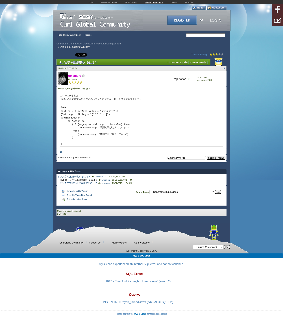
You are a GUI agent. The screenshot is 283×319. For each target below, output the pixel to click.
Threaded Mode (177, 62)
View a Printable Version (77, 191)
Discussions (89, 43)
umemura (99, 177)
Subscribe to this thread (77, 199)
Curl (91, 2)
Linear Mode (198, 62)
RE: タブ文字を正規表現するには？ (78, 183)
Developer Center (109, 2)
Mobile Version (119, 242)
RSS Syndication (141, 242)
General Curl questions (109, 43)
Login (78, 35)
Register (88, 35)
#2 (224, 68)
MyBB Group (140, 314)
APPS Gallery (131, 2)
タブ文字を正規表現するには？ (74, 176)
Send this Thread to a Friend (79, 195)
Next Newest (81, 157)
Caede (174, 2)
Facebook (189, 2)
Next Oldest (66, 157)
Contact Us (95, 242)
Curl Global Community (68, 43)
